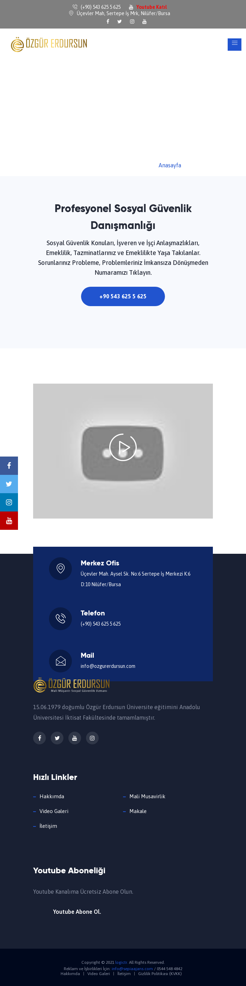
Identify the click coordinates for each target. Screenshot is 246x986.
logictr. (121, 962)
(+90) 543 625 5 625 (101, 624)
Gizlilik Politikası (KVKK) (160, 973)
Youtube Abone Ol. (77, 912)
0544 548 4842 (169, 968)
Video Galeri (53, 811)
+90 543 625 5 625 (123, 296)
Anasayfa (170, 165)
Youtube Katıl (151, 7)
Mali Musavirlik (147, 796)
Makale (138, 811)
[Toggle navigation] (234, 44)
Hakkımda (51, 796)
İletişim (48, 826)
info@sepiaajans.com (132, 968)
